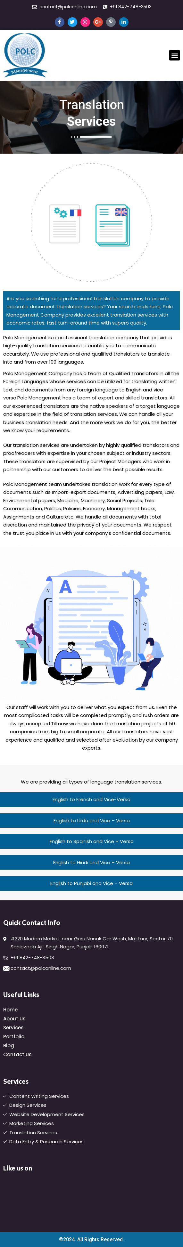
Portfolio (13, 1036)
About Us (16, 1018)
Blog (10, 1045)
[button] (174, 55)
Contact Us (17, 1054)
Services (15, 1027)
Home (10, 1009)
